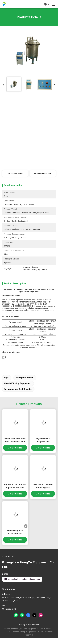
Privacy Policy (25, 624)
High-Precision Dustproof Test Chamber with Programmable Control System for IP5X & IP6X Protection (43, 440)
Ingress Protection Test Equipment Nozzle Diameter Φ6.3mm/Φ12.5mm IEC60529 (15, 486)
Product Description (42, 173)
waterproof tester (24, 378)
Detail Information (15, 173)
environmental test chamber (18, 389)
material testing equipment (17, 383)
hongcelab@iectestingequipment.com (22, 579)
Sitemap (35, 624)
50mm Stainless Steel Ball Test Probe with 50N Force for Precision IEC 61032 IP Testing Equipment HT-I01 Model (15, 440)
